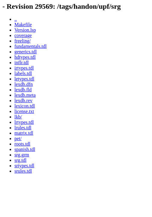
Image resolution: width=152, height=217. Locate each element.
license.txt (24, 111)
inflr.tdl (21, 62)
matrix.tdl (23, 133)
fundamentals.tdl (30, 46)
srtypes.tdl (24, 165)
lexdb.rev (23, 100)
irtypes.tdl (24, 68)
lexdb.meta (25, 95)
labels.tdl (23, 73)
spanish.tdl (24, 149)
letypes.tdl (24, 78)
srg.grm (21, 154)
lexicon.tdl (24, 105)
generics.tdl (25, 51)
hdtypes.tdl (25, 57)
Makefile (23, 24)
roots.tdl (22, 143)
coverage (23, 35)
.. (15, 19)
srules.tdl (23, 171)
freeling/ (22, 40)
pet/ (18, 138)
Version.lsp (25, 30)
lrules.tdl (22, 127)
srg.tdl (20, 160)
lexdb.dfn (23, 84)
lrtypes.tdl (24, 122)
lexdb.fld (23, 89)
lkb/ (18, 116)
